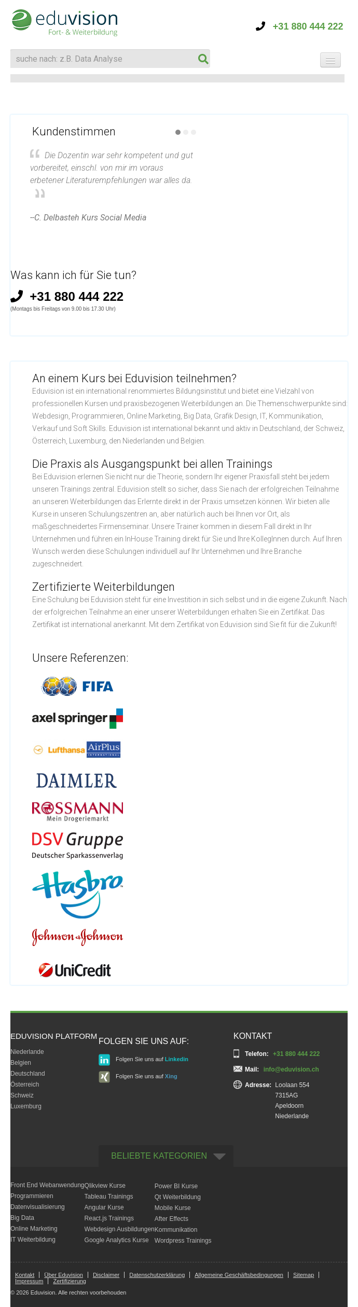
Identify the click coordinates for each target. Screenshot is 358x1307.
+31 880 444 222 (299, 26)
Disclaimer (106, 1275)
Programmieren (31, 1196)
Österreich (24, 1084)
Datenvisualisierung (37, 1207)
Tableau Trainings (109, 1196)
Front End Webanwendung (47, 1185)
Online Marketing (34, 1228)
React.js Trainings (109, 1218)
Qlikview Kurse (105, 1185)
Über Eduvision (63, 1275)
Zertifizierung (69, 1281)
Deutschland (27, 1073)
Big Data (22, 1217)
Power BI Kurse (176, 1186)
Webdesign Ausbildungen (120, 1229)
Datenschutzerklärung (157, 1275)
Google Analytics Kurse (117, 1240)
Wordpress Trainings (183, 1240)
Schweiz (22, 1095)
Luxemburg (26, 1106)
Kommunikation (176, 1229)
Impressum (29, 1281)
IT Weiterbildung (33, 1239)
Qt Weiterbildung (178, 1197)
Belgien (20, 1062)
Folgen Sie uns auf (143, 1060)
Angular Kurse (104, 1207)
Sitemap (303, 1275)
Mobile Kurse (173, 1208)
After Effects (171, 1218)
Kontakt (24, 1275)
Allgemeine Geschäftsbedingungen (239, 1275)
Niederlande (27, 1051)
